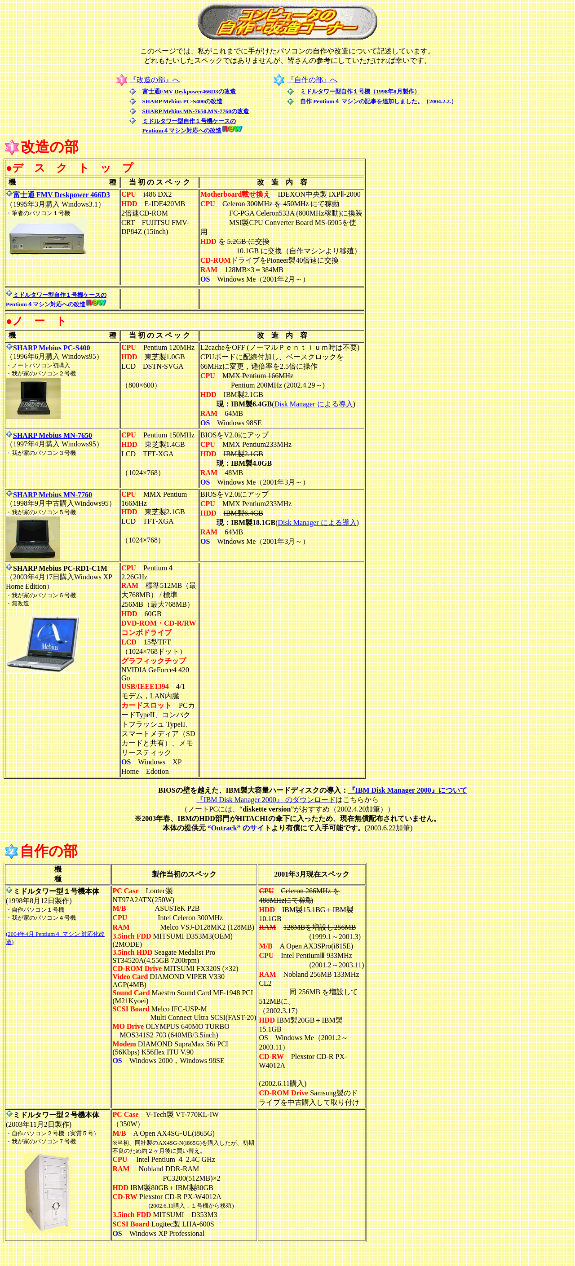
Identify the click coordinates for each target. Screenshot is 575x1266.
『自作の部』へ (312, 80)
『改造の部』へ (154, 80)
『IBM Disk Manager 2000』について (407, 790)
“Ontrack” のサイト (239, 828)
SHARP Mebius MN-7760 (49, 494)
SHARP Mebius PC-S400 (51, 348)
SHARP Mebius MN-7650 (49, 435)
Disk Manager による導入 (313, 404)
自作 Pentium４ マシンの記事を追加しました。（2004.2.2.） (378, 101)
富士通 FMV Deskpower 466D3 (58, 195)
